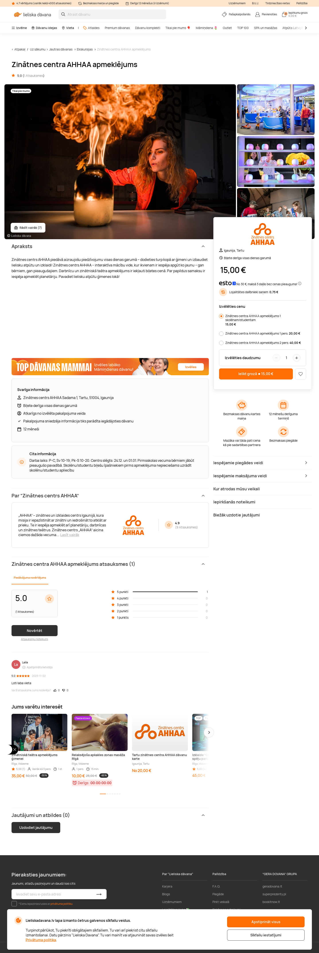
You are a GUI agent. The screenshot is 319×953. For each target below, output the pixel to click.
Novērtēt (34, 630)
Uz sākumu (37, 49)
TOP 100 (243, 28)
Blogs (166, 894)
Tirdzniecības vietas (277, 3)
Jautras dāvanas (60, 49)
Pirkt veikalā (220, 902)
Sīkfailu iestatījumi (265, 935)
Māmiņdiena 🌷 (207, 28)
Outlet (227, 28)
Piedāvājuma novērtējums (30, 578)
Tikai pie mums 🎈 (178, 28)
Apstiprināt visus (265, 921)
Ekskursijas (85, 49)
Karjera (167, 886)
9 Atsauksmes (186, 527)
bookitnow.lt (271, 902)
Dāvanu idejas (44, 28)
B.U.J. (255, 3)
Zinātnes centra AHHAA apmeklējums (124, 49)
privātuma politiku (61, 904)
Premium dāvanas (117, 28)
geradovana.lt (272, 886)
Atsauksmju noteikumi (34, 639)
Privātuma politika (41, 940)
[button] (209, 732)
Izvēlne (19, 28)
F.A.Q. (216, 886)
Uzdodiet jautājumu (36, 827)
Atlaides (91, 28)
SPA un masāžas (265, 28)
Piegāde (218, 894)
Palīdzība (301, 3)
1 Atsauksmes (33, 75)
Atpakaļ (19, 49)
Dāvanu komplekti (147, 28)
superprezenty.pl (274, 894)
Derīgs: (83, 782)
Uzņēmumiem (237, 3)
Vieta (68, 28)
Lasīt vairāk (69, 534)
